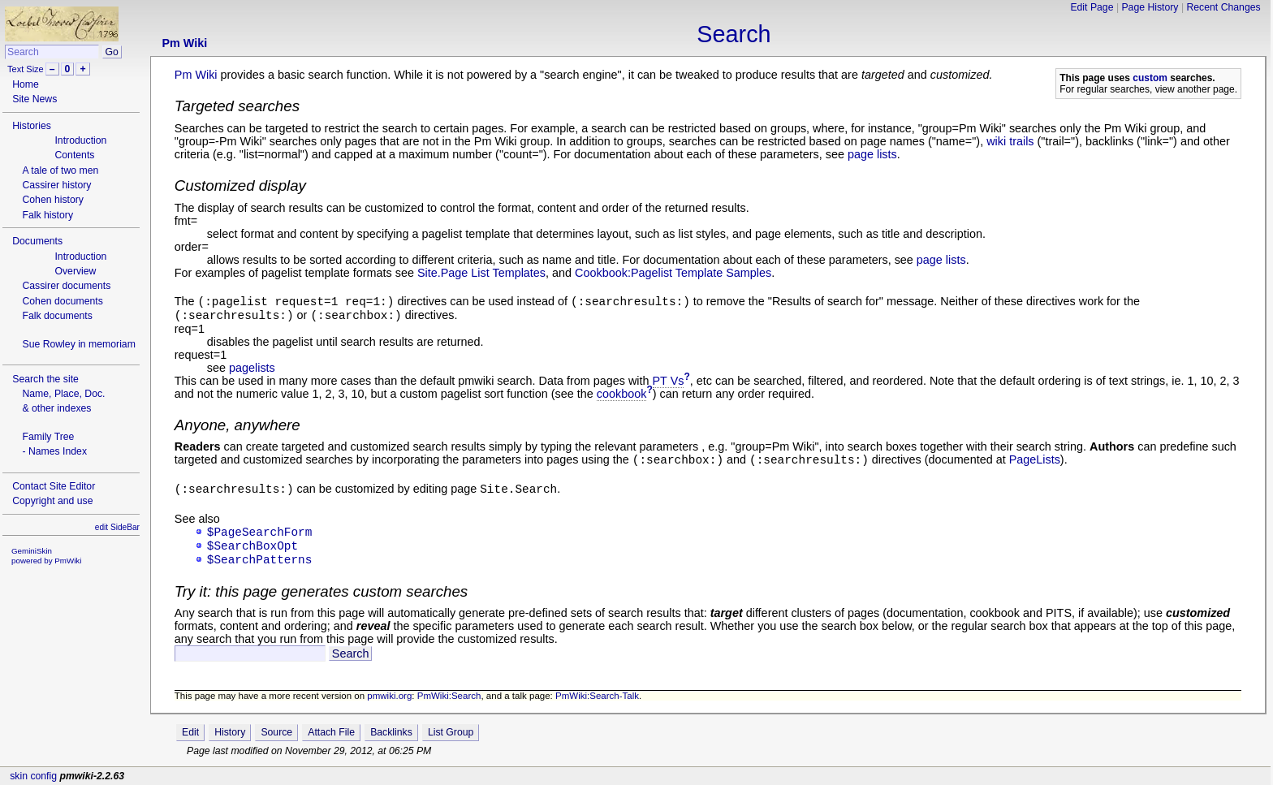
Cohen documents (62, 301)
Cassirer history (56, 185)
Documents (37, 241)
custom (1150, 78)
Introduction (80, 140)
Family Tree (48, 436)
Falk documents (57, 315)
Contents (74, 155)
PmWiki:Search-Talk (597, 696)
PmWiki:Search (449, 696)
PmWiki (67, 560)
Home (25, 84)
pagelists (252, 367)
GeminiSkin (31, 550)
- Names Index (54, 451)
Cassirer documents (66, 285)
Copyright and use (52, 501)
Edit (190, 732)
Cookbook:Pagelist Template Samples (673, 272)
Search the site (45, 379)
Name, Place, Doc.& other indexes (63, 401)
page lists (872, 154)
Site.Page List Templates (481, 272)
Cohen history (53, 199)
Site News (34, 99)
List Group (450, 732)
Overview (75, 271)
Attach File (331, 732)
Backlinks (391, 732)
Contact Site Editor (53, 486)
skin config (33, 776)
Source (276, 732)
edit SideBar (117, 527)
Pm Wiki (184, 43)
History (229, 732)
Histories (31, 126)
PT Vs (668, 380)
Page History (1149, 7)
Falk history (47, 215)
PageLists (1034, 459)
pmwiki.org (389, 696)
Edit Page (1091, 7)
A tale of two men (60, 170)
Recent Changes (1223, 7)
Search (733, 34)
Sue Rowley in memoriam (78, 344)
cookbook (622, 393)
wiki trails (1010, 141)
